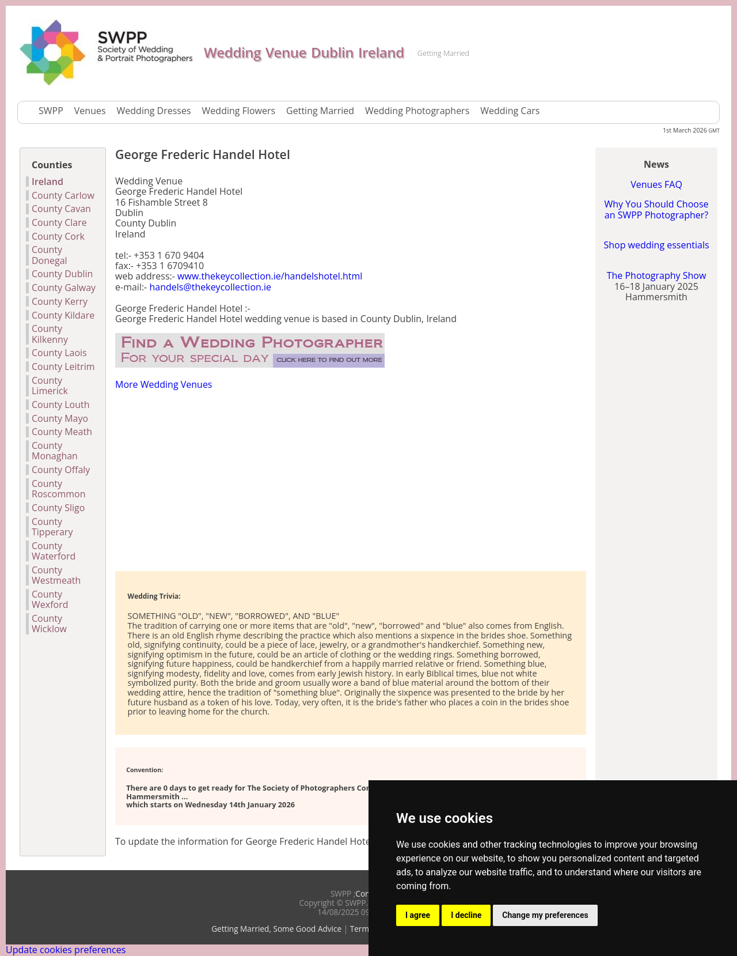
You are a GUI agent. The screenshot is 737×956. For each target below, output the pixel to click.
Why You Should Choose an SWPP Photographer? (656, 209)
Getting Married (320, 110)
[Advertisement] (250, 479)
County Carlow (63, 195)
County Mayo (60, 418)
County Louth (61, 404)
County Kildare (63, 315)
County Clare (59, 222)
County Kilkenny (50, 334)
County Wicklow (49, 623)
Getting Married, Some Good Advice (276, 928)
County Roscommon (58, 489)
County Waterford (53, 551)
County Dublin (62, 274)
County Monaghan (55, 451)
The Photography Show (656, 275)
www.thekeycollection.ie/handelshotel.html (269, 276)
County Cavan (61, 208)
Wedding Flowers (239, 110)
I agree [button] (417, 915)
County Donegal (49, 255)
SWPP (51, 110)
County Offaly (61, 469)
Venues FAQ (656, 184)
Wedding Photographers (417, 110)
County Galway (64, 287)
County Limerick (50, 385)
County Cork (58, 236)
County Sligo (58, 507)
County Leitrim (63, 366)
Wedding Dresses (154, 110)
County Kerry (60, 301)
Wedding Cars (510, 110)
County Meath (62, 431)
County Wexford (50, 599)
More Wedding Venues (163, 384)
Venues (90, 110)
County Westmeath (56, 575)
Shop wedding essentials (656, 245)
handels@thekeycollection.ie (210, 287)
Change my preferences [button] (545, 915)
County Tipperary (52, 527)
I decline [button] (466, 915)
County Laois (59, 352)
